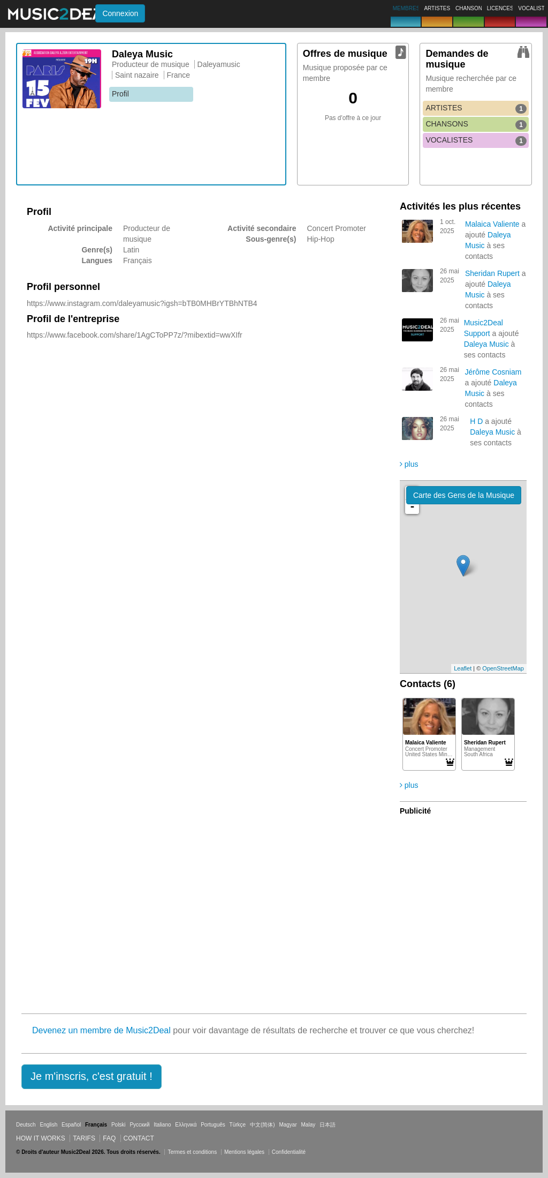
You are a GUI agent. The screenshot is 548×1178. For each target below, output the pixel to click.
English (48, 1125)
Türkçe (238, 1125)
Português (213, 1125)
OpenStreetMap (503, 668)
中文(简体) (262, 1125)
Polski (118, 1125)
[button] (91, 1076)
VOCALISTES (476, 140)
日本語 (327, 1125)
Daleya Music (486, 344)
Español (71, 1125)
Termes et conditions (192, 1152)
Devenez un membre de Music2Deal (101, 1030)
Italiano (162, 1125)
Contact (139, 1138)
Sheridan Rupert (492, 273)
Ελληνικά (185, 1125)
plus (409, 464)
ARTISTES (476, 108)
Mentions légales (244, 1152)
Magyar (287, 1125)
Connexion (120, 13)
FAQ (109, 1138)
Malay (308, 1125)
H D (476, 421)
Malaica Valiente (492, 224)
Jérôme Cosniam (493, 372)
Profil (120, 94)
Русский (139, 1125)
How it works (40, 1138)
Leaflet (462, 668)
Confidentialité (289, 1152)
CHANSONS (476, 124)
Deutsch (26, 1125)
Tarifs (84, 1138)
